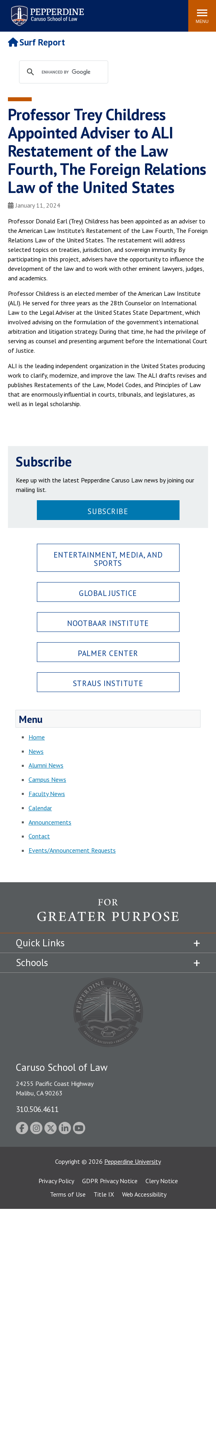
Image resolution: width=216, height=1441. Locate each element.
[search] (71, 72)
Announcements (50, 822)
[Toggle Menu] (202, 16)
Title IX (104, 1194)
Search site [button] (74, 12)
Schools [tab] (32, 962)
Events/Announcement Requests (72, 850)
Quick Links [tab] (40, 942)
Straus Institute (108, 683)
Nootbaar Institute (108, 623)
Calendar (40, 808)
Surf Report (36, 42)
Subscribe (108, 511)
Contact (39, 836)
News (36, 751)
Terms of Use (68, 1194)
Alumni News (46, 765)
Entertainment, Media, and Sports (108, 559)
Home (37, 737)
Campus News (47, 779)
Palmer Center (108, 653)
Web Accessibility (144, 1194)
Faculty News (47, 794)
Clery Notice (161, 1181)
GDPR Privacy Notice (110, 1181)
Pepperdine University (132, 1161)
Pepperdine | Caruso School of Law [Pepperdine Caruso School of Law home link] (46, 11)
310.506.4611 (37, 1109)
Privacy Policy (56, 1181)
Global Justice (108, 593)
